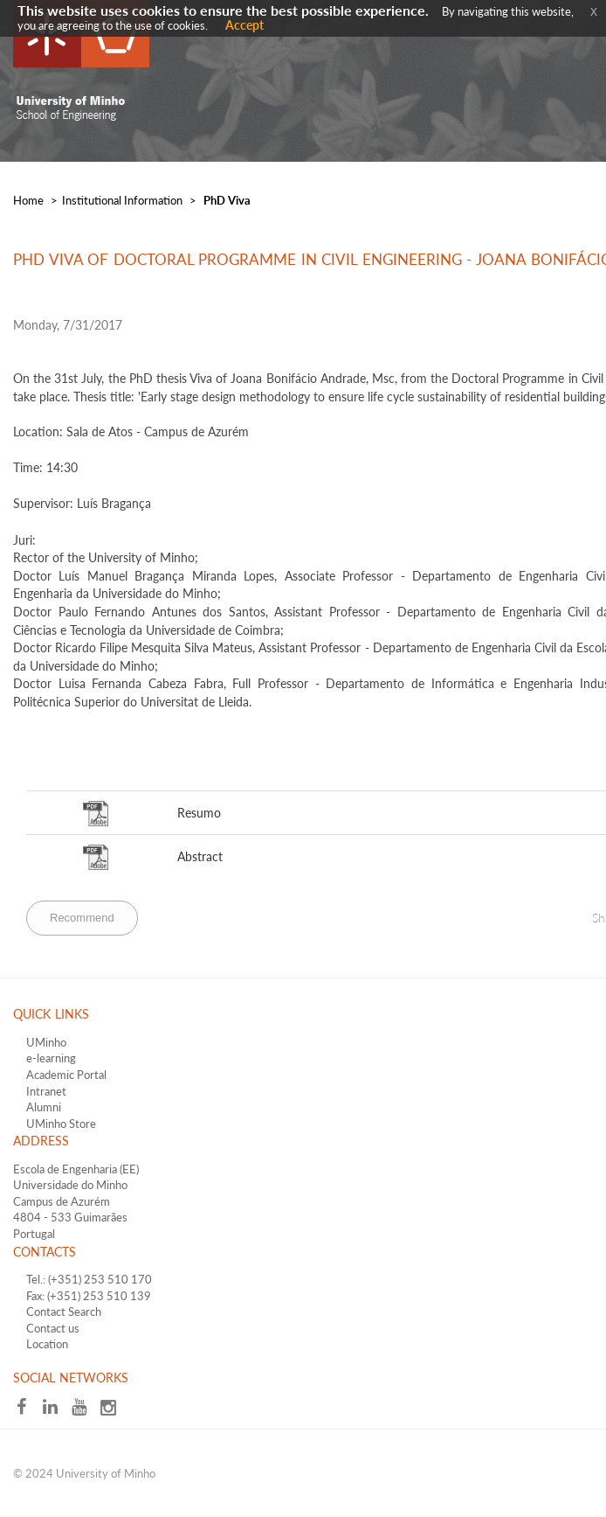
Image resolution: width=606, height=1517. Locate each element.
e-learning (51, 1058)
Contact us (52, 1328)
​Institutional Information (122, 200)
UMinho (46, 1042)
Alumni (43, 1107)
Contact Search (63, 1312)
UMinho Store (61, 1124)
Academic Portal (66, 1075)
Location (47, 1344)
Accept (244, 24)
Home (28, 200)
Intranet (46, 1091)
